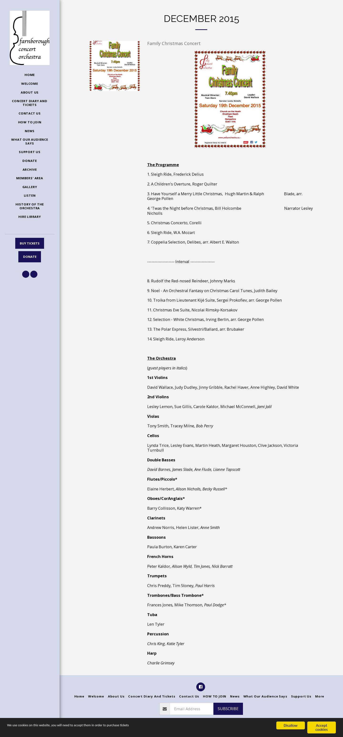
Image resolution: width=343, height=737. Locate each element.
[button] (25, 274)
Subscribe (228, 708)
